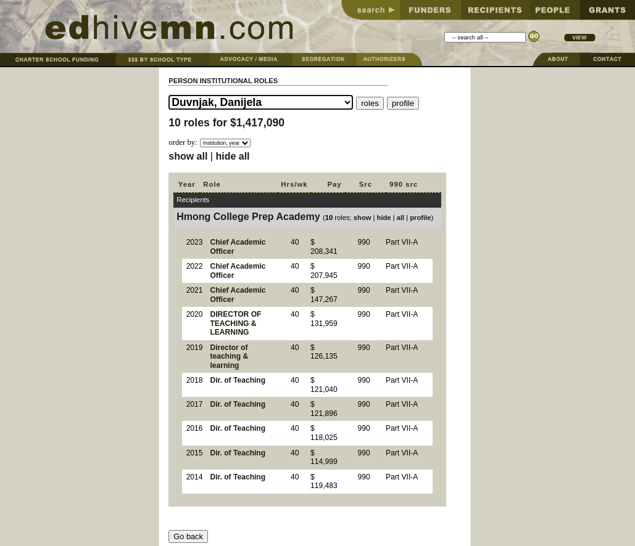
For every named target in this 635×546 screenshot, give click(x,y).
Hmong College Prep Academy (248, 216)
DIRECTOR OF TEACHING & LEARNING (235, 323)
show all (187, 156)
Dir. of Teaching (237, 380)
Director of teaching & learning (229, 356)
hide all (232, 156)
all (400, 217)
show (362, 217)
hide (384, 217)
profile (420, 217)
